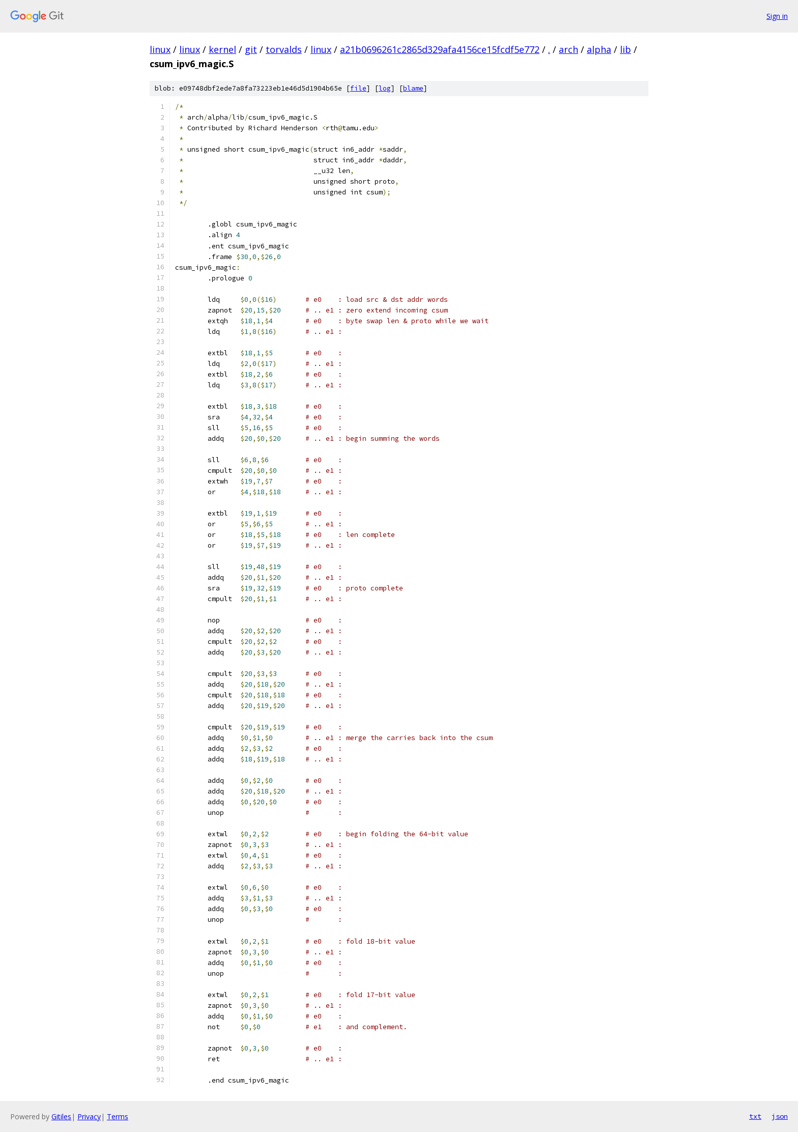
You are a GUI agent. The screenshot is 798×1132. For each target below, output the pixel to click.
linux (160, 49)
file (358, 88)
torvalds (284, 49)
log (385, 88)
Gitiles (61, 1116)
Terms (117, 1116)
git (251, 49)
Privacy (89, 1116)
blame (413, 88)
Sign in (777, 16)
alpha (599, 49)
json (780, 1116)
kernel (222, 49)
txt (755, 1116)
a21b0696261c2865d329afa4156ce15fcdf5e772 (439, 49)
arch (568, 49)
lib (625, 49)
